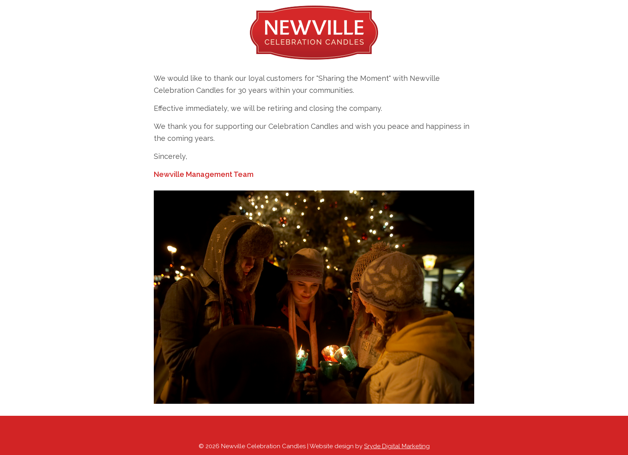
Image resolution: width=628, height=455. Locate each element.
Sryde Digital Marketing (397, 446)
